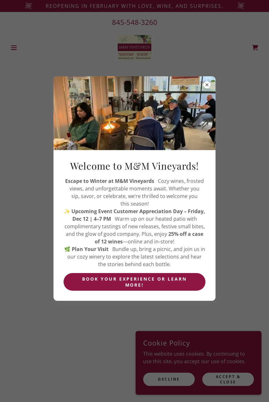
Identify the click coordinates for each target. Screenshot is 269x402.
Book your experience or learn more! (134, 282)
